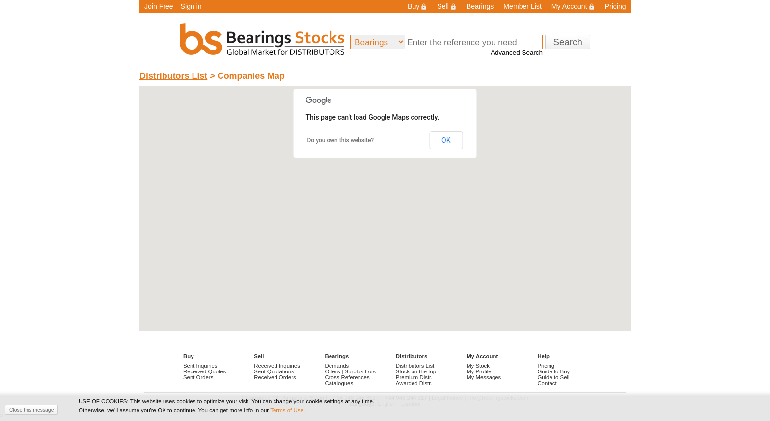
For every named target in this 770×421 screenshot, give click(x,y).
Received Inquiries (277, 366)
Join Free (158, 6)
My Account (573, 6)
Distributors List (173, 76)
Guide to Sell (553, 377)
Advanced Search (517, 52)
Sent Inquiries (200, 366)
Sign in (191, 6)
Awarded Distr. (414, 383)
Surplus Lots (360, 371)
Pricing (615, 6)
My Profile (479, 371)
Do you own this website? (340, 140)
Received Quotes (204, 371)
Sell (446, 6)
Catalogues (339, 383)
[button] (385, 200)
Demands (337, 366)
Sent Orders (198, 377)
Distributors (411, 356)
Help (543, 356)
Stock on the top (416, 371)
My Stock (478, 366)
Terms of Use (286, 410)
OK (445, 140)
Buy (417, 6)
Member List (522, 6)
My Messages (484, 377)
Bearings (480, 6)
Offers (332, 371)
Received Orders (275, 377)
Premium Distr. (414, 377)
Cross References (347, 377)
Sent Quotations (274, 371)
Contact (546, 383)
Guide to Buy (553, 371)
